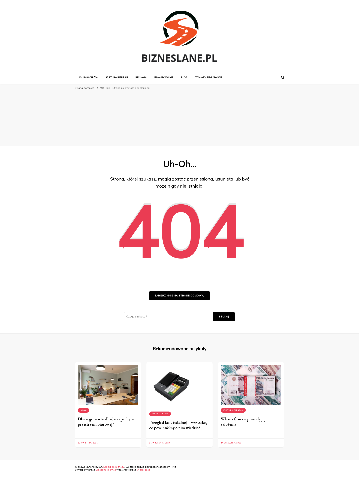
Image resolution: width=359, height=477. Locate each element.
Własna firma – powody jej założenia (243, 421)
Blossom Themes (106, 469)
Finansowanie (163, 77)
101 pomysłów (88, 77)
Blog (184, 77)
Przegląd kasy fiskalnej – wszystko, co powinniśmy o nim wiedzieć (178, 425)
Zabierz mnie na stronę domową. (179, 295)
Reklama (141, 77)
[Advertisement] (179, 118)
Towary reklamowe (208, 77)
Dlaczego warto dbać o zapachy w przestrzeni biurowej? (106, 421)
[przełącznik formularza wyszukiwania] (282, 77)
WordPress (143, 469)
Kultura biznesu (117, 77)
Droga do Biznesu (113, 466)
